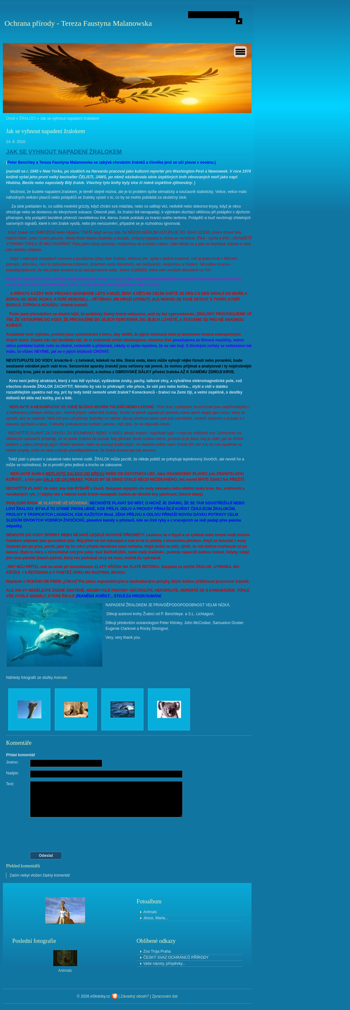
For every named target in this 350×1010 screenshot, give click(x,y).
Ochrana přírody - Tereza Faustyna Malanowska (78, 23)
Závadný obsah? (134, 996)
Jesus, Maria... (155, 918)
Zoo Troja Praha (157, 951)
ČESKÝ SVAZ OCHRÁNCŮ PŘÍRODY (176, 957)
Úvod (10, 118)
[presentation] (129, 834)
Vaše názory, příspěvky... (164, 963)
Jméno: (12, 762)
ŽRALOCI (27, 118)
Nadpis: (12, 773)
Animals (60, 677)
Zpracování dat (165, 996)
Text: (10, 784)
